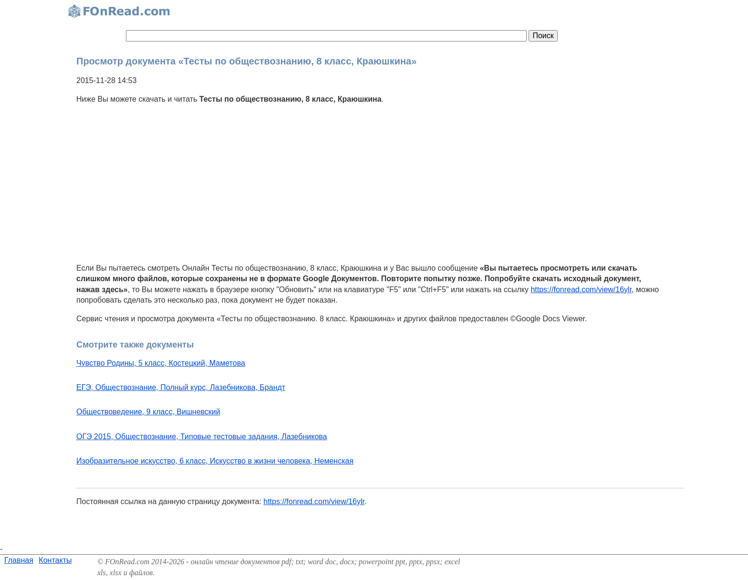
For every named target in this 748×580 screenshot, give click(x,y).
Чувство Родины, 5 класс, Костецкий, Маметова (160, 363)
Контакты (55, 560)
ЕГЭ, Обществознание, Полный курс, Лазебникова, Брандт (180, 387)
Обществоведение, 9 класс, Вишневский (148, 412)
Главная (18, 560)
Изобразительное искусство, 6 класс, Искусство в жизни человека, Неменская (214, 461)
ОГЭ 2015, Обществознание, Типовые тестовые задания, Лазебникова (201, 436)
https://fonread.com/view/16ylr (581, 289)
